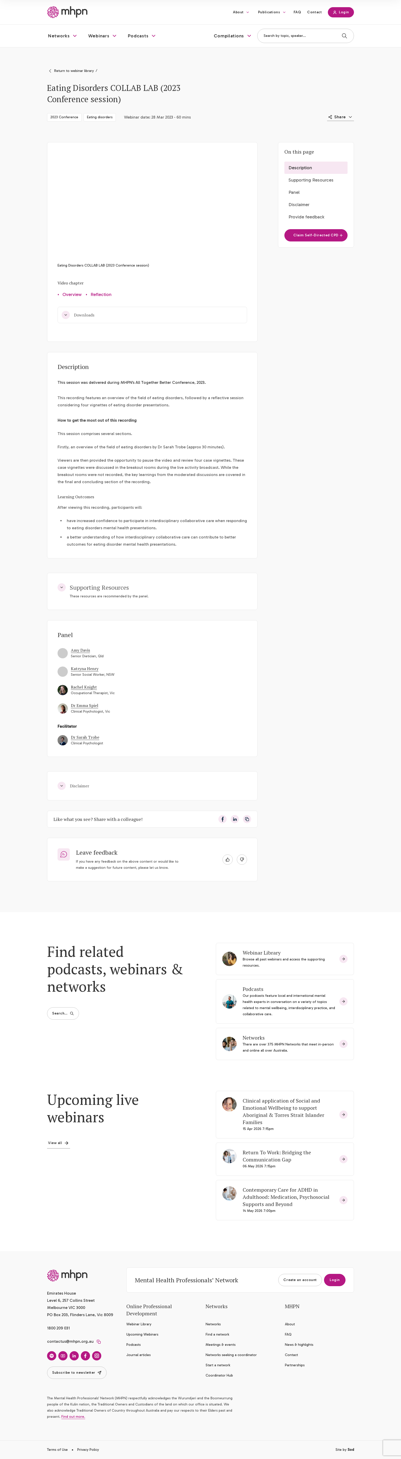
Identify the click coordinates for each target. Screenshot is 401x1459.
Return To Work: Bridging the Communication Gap (277, 1156)
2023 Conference (64, 117)
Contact (314, 12)
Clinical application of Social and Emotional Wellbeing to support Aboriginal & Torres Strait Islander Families (283, 1111)
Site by (345, 1449)
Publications (269, 12)
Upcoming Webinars (142, 1334)
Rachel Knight (84, 687)
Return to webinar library (74, 71)
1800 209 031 (58, 1328)
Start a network (218, 1365)
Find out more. (73, 1416)
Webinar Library (262, 952)
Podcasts (253, 989)
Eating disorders (100, 117)
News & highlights (299, 1344)
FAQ (297, 12)
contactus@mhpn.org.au (70, 1341)
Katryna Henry (84, 668)
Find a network (217, 1334)
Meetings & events (221, 1344)
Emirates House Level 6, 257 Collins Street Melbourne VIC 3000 (71, 1300)
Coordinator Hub (219, 1375)
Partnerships (295, 1365)
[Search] (344, 36)
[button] (63, 36)
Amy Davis (80, 650)
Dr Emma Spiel (84, 705)
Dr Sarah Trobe (85, 737)
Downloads (78, 315)
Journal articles (138, 1355)
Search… (63, 1013)
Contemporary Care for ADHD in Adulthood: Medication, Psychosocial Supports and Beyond (286, 1197)
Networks (254, 1037)
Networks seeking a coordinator (231, 1355)
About (238, 12)
